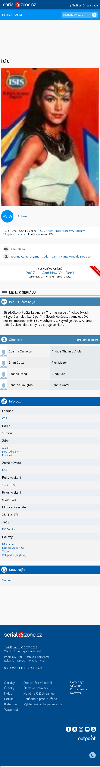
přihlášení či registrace (84, 5)
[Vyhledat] (94, 14)
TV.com (6, 551)
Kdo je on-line (78, 689)
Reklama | (10, 660)
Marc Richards (20, 249)
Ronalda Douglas (80, 256)
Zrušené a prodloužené (40, 698)
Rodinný (80, 231)
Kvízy (8, 693)
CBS (42, 231)
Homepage (77, 682)
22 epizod (9, 234)
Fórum (8, 698)
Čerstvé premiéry (36, 688)
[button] (50, 292)
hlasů (22, 216)
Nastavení (76, 693)
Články (9, 688)
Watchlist (11, 709)
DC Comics (8, 529)
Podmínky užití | (14, 657)
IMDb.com (8, 544)
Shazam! (7, 580)
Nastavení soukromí (37, 657)
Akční (51, 231)
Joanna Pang (59, 256)
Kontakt (32, 660)
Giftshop (75, 686)
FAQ (42, 660)
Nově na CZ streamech (40, 693)
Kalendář (10, 704)
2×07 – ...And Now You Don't (50, 272)
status (21, 234)
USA (21, 231)
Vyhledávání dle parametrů (43, 704)
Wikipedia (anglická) (14, 555)
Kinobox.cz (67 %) (13, 548)
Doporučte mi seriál (38, 682)
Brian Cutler (42, 256)
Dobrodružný (64, 231)
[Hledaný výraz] (80, 15)
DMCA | (22, 660)
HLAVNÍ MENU (13, 14)
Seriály (9, 682)
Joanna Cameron (22, 256)
